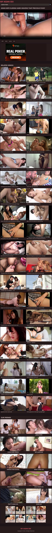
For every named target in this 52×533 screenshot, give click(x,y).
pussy (10, 41)
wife (2, 41)
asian (6, 41)
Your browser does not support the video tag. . (26, 24)
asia (14, 41)
